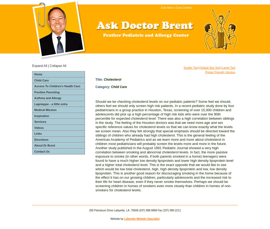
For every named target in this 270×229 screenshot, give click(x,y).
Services (40, 121)
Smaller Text (191, 67)
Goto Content (184, 7)
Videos (39, 127)
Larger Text (228, 67)
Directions (41, 139)
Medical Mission (45, 109)
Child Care (41, 80)
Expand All (39, 66)
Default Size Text (210, 67)
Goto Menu (167, 7)
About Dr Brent (44, 145)
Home (38, 74)
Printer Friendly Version (220, 72)
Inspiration (41, 116)
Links (38, 133)
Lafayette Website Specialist (142, 218)
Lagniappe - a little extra (51, 104)
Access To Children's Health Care (57, 86)
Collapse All (58, 66)
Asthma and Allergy (47, 98)
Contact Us (42, 151)
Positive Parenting (47, 92)
